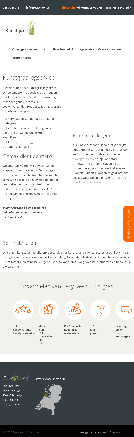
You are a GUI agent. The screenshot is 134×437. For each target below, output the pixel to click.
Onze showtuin (110, 49)
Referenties (21, 58)
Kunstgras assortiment (30, 49)
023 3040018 (11, 7)
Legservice (86, 49)
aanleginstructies (84, 159)
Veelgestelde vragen (93, 432)
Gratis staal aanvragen (128, 223)
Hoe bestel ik (63, 49)
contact (45, 194)
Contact (115, 432)
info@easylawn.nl (38, 7)
